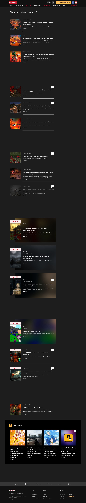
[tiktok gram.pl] (17, 484)
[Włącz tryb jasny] (49, 2)
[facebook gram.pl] (28, 484)
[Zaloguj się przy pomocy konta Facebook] (73, 2)
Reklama (45, 496)
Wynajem (65, 5)
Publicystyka (37, 5)
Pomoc (44, 494)
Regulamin (34, 496)
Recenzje (19, 5)
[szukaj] (53, 2)
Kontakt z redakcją (47, 499)
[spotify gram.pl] (49, 484)
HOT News (62, 494)
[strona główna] (16, 2)
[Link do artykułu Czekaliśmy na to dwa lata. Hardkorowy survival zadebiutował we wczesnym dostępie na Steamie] (34, 444)
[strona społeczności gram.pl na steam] (60, 484)
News (11, 5)
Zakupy (70, 494)
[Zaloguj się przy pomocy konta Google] (76, 2)
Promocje (47, 5)
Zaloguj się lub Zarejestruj (64, 2)
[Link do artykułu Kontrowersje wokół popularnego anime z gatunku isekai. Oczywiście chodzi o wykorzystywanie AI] (51, 444)
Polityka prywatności (36, 499)
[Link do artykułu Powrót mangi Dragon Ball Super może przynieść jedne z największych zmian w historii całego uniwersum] (17, 445)
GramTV (62, 496)
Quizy (28, 5)
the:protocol (71, 496)
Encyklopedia (56, 5)
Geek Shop (74, 5)
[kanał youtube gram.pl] (38, 484)
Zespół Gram (34, 494)
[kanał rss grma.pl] (69, 484)
